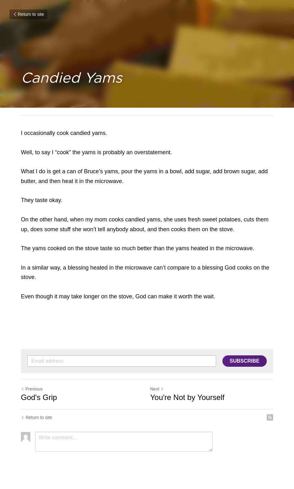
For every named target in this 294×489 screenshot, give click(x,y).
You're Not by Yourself (187, 397)
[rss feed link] (270, 417)
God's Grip (39, 397)
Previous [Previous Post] (31, 388)
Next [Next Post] (157, 388)
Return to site (28, 14)
